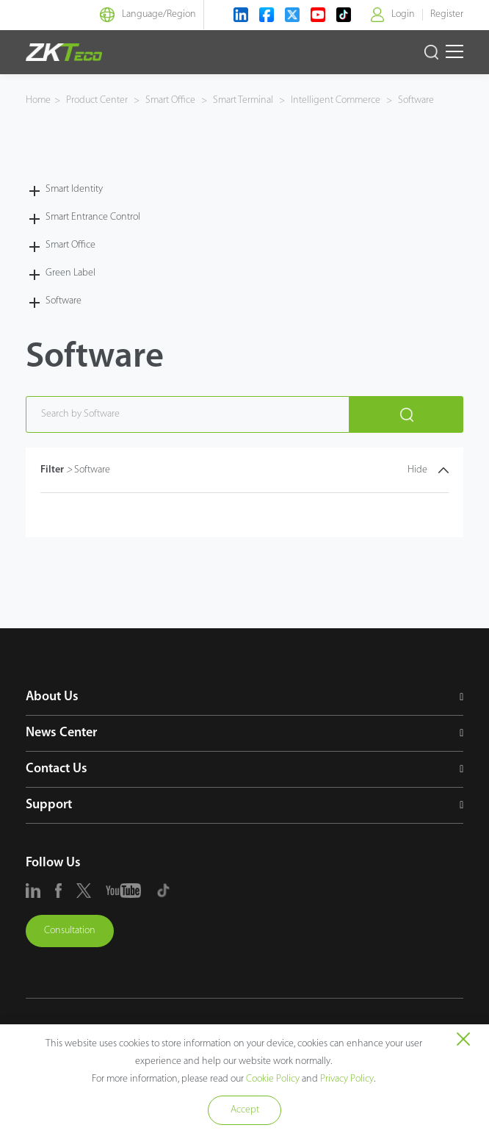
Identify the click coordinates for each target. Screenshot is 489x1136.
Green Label (70, 272)
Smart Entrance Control (93, 217)
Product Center (98, 100)
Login (403, 14)
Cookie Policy (273, 1079)
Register (446, 14)
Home (38, 100)
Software (415, 100)
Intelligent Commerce (336, 100)
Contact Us (56, 769)
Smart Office (170, 100)
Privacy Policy (347, 1079)
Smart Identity (74, 189)
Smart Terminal (243, 100)
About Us (52, 697)
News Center (61, 733)
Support (49, 805)
